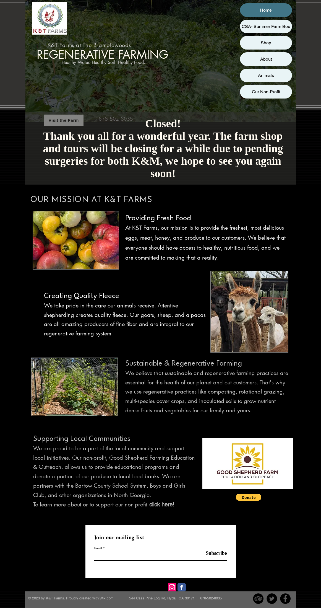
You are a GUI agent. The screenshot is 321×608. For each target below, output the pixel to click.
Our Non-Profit (266, 91)
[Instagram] (172, 587)
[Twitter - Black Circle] (272, 598)
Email (98, 548)
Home (266, 10)
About (266, 59)
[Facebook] (182, 587)
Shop (266, 42)
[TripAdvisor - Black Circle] (258, 598)
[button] (248, 497)
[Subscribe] (213, 553)
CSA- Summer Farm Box (266, 26)
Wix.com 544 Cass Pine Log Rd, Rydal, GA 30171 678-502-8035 (161, 598)
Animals (266, 75)
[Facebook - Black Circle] (285, 598)
